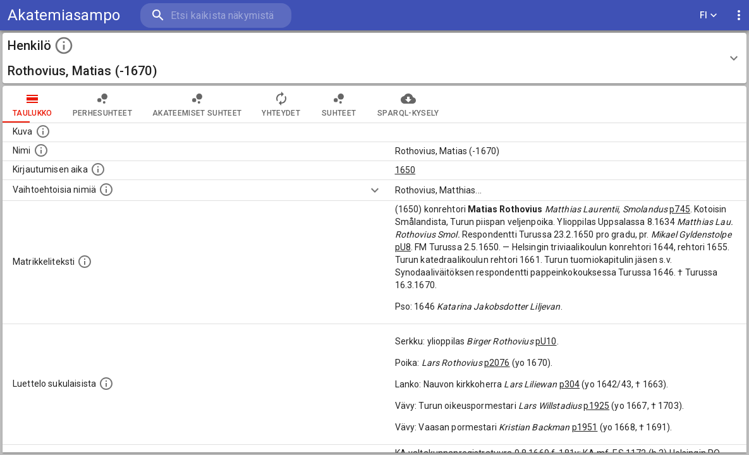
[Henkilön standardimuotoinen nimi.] (41, 150)
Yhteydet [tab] (281, 104)
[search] (214, 15)
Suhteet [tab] (338, 104)
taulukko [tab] (33, 104)
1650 (405, 170)
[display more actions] (739, 15)
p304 (569, 384)
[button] (374, 58)
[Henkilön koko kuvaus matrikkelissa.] (85, 262)
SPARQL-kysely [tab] (408, 104)
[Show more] (375, 190)
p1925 (596, 406)
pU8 (403, 247)
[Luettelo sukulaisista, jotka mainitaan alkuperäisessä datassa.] (106, 383)
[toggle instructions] (64, 45)
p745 (679, 209)
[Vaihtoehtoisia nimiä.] (106, 189)
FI (708, 15)
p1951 (585, 427)
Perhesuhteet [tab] (102, 104)
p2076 (497, 363)
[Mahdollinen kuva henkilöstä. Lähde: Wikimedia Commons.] (43, 131)
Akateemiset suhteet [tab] (197, 104)
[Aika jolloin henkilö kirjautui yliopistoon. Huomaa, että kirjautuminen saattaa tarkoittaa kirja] (98, 169)
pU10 (546, 341)
